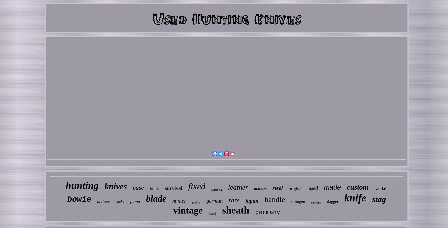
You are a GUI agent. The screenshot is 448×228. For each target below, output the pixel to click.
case (138, 187)
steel (278, 188)
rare (234, 200)
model (120, 202)
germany (267, 212)
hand (212, 213)
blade (156, 198)
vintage (188, 210)
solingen (298, 201)
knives (115, 186)
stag (379, 199)
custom (358, 187)
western (316, 202)
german (215, 201)
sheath (235, 210)
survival (173, 188)
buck (154, 188)
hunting (82, 185)
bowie (79, 199)
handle (275, 199)
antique (103, 201)
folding (196, 202)
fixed (196, 186)
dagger (333, 201)
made (332, 187)
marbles (260, 189)
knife (355, 198)
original (296, 188)
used (313, 188)
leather (238, 187)
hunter (179, 201)
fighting (216, 189)
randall (381, 188)
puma (135, 201)
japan (252, 201)
